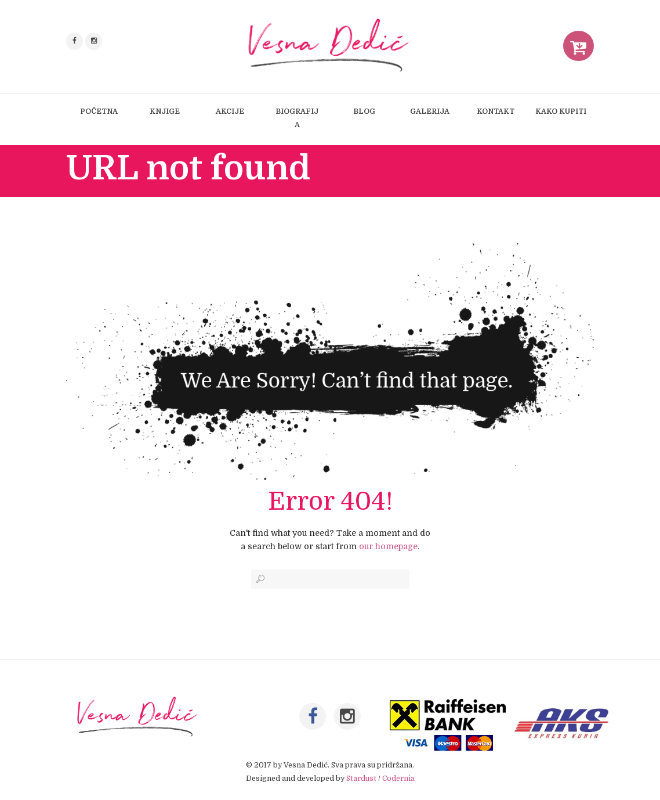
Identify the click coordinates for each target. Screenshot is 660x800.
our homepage (388, 546)
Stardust (361, 780)
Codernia (398, 780)
